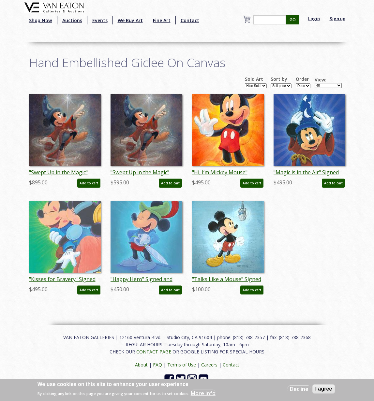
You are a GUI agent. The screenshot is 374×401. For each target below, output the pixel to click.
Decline (299, 389)
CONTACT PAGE (153, 352)
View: (320, 80)
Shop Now (40, 20)
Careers (209, 365)
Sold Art (254, 79)
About (141, 365)
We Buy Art (130, 20)
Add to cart (89, 183)
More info (203, 393)
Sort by (279, 79)
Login (314, 18)
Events (100, 20)
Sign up (337, 18)
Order (302, 79)
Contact (190, 20)
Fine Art (162, 20)
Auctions (72, 20)
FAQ (157, 365)
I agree (323, 389)
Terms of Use (181, 365)
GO (293, 19)
